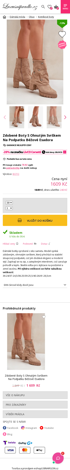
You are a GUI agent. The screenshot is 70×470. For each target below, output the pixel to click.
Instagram (31, 428)
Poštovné (28, 243)
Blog (9, 434)
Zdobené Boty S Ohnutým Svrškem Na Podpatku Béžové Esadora (26, 377)
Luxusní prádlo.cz (20, 6)
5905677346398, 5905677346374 (35, 285)
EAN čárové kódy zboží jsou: (19, 285)
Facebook (12, 428)
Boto (16, 174)
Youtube (49, 428)
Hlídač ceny (9, 243)
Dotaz (44, 243)
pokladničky (13, 167)
